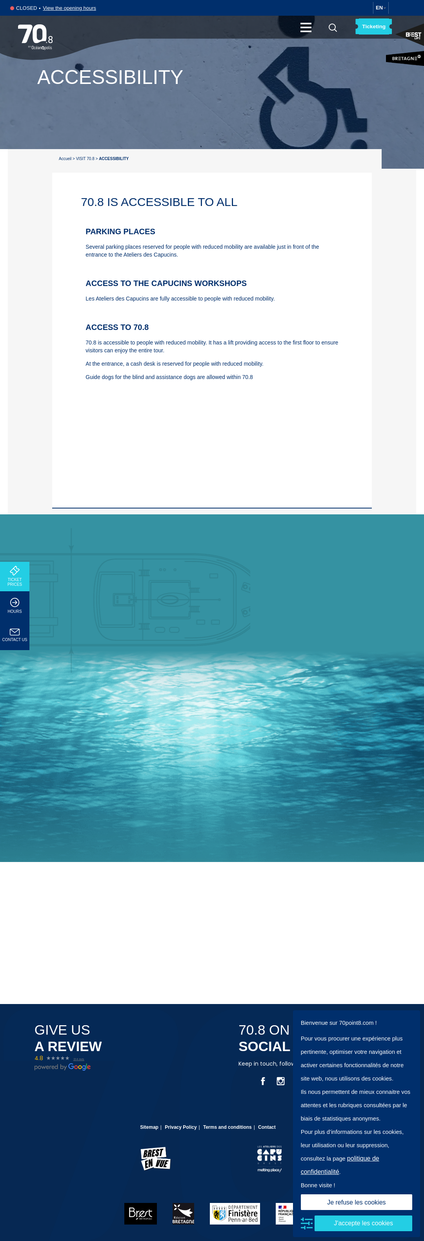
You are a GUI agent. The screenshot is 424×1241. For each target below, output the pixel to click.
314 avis (78, 1059)
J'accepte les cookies (363, 1223)
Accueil (65, 159)
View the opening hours (69, 8)
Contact (267, 1127)
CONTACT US (14, 635)
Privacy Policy (181, 1127)
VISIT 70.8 (85, 159)
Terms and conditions (227, 1127)
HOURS (14, 606)
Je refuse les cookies (356, 1202)
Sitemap (149, 1127)
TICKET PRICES (14, 576)
